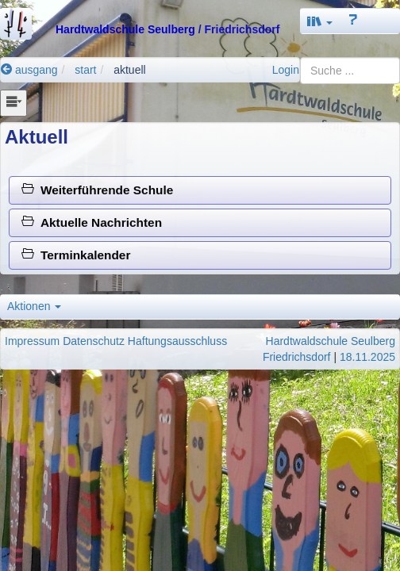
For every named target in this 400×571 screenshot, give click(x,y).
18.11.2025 (367, 357)
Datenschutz (94, 341)
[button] (320, 21)
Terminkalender (75, 255)
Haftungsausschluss (177, 341)
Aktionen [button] (34, 306)
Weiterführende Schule (97, 190)
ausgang (29, 69)
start (85, 69)
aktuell (129, 69)
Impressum (32, 341)
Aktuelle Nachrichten (91, 222)
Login (285, 69)
